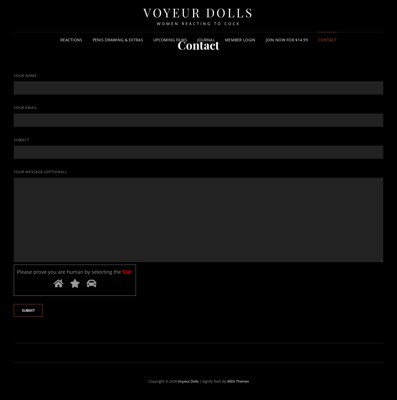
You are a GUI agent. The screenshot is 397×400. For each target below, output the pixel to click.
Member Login (240, 39)
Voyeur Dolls (188, 381)
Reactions (71, 39)
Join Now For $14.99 (287, 39)
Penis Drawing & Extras (118, 39)
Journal (206, 39)
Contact (327, 39)
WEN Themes (238, 381)
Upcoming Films (170, 39)
